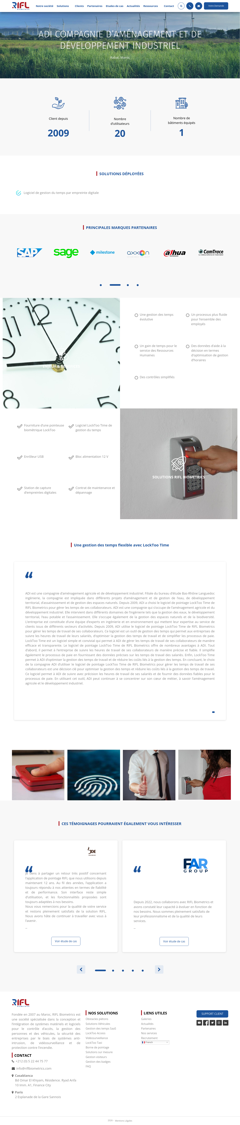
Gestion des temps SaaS (101, 1028)
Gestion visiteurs (96, 1057)
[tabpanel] (30, 261)
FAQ (88, 1066)
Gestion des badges (98, 1062)
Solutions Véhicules (98, 1024)
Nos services (149, 1033)
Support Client (212, 1014)
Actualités (133, 6)
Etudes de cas (114, 6)
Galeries (146, 1019)
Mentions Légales (123, 1120)
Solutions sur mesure (99, 1052)
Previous (81, 969)
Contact (169, 6)
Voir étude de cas (66, 941)
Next (159, 969)
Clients (79, 6)
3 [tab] (128, 285)
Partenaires (94, 6)
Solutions (63, 6)
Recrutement (149, 1038)
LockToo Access (95, 1033)
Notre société (44, 6)
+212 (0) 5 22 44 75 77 (30, 1061)
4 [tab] (138, 285)
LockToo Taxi (94, 1043)
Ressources (150, 6)
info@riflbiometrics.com (33, 1068)
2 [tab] (113, 971)
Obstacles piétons (97, 1019)
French (147, 1042)
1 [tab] (101, 285)
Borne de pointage (97, 1047)
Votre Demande (216, 5)
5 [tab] (143, 971)
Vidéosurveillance (97, 1038)
